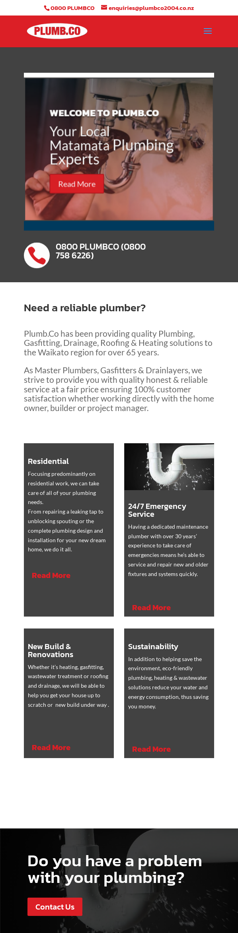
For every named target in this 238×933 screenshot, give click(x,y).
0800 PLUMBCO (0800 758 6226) (101, 251)
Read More (81, 183)
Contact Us (54, 907)
